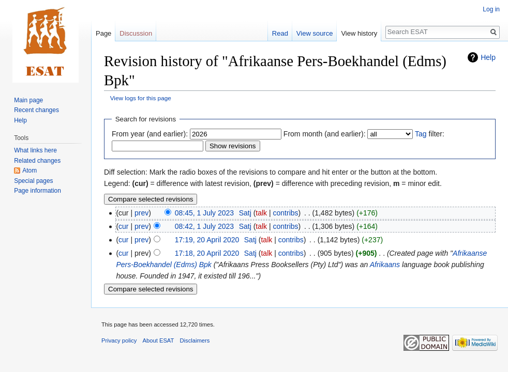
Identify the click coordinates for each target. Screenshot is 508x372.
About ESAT (158, 340)
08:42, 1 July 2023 (204, 226)
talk (261, 213)
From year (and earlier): (150, 134)
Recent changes (36, 110)
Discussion (135, 33)
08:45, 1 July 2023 (204, 213)
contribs (285, 213)
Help (488, 57)
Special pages (33, 180)
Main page (28, 100)
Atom (29, 170)
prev (141, 213)
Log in (491, 9)
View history (359, 33)
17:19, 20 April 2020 (207, 240)
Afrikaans (385, 264)
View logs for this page (140, 98)
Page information (37, 190)
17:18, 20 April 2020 (207, 253)
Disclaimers (195, 340)
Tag (421, 134)
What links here (35, 150)
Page (103, 33)
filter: (429, 134)
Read (280, 33)
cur (123, 226)
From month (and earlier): (324, 134)
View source (314, 33)
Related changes (37, 160)
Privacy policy (119, 340)
